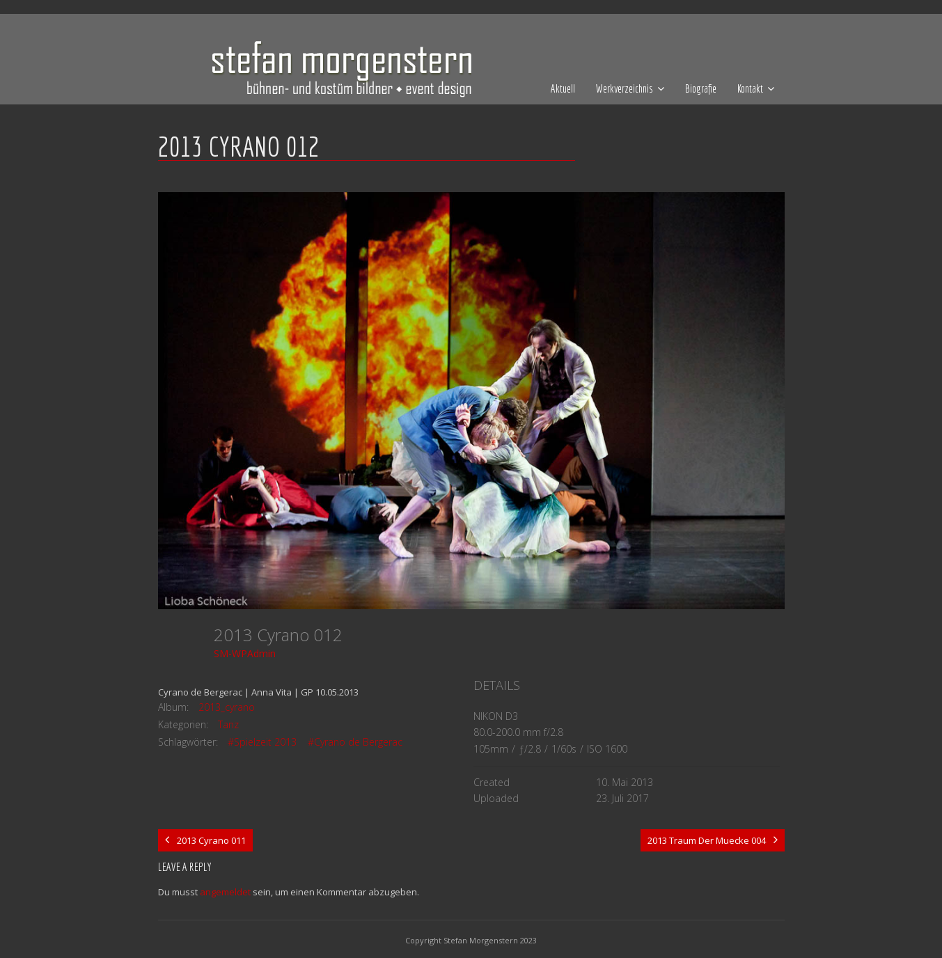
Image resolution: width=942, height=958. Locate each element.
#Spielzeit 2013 (262, 741)
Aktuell (563, 88)
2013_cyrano (226, 707)
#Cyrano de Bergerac (355, 741)
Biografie (700, 88)
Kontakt (750, 88)
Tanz (228, 724)
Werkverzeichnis (624, 88)
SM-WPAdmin (245, 653)
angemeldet (225, 892)
